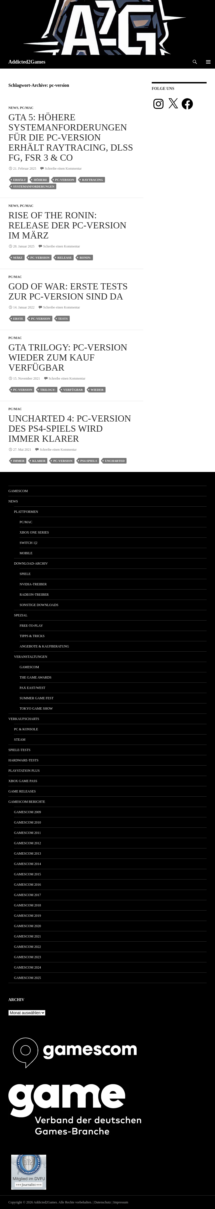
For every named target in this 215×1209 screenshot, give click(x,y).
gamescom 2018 (27, 905)
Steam (19, 740)
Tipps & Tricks (32, 636)
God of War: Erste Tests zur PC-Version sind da (68, 291)
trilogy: (47, 389)
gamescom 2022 (27, 947)
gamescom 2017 (27, 895)
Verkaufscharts (23, 719)
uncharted (115, 460)
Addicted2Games (26, 62)
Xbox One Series (34, 532)
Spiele (25, 574)
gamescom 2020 (27, 926)
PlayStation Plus (24, 771)
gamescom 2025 (27, 978)
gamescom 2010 (27, 822)
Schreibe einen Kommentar (63, 168)
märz (18, 257)
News (13, 108)
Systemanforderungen (33, 186)
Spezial (20, 615)
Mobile (26, 553)
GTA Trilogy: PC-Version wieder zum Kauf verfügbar (67, 357)
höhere (40, 179)
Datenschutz (102, 1202)
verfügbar (73, 389)
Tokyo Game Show (36, 708)
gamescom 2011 (27, 833)
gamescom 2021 (27, 936)
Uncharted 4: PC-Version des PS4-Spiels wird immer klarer (69, 428)
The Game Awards (36, 677)
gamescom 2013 (27, 853)
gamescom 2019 (27, 916)
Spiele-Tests (19, 750)
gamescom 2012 (27, 843)
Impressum (120, 1202)
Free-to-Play (31, 626)
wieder (97, 389)
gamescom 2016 (27, 885)
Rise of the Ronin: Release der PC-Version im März (67, 225)
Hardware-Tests (23, 760)
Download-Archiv (31, 563)
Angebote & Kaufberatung (44, 646)
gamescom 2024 (27, 967)
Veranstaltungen (30, 657)
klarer (38, 460)
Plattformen (26, 512)
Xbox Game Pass (22, 781)
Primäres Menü (208, 62)
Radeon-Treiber (34, 595)
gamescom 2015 (27, 874)
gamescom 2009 (27, 812)
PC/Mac (26, 108)
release (64, 257)
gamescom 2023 (27, 957)
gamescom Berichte (26, 802)
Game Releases (22, 791)
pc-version (64, 179)
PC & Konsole (26, 729)
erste (18, 318)
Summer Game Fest (36, 698)
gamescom (18, 491)
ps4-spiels (88, 460)
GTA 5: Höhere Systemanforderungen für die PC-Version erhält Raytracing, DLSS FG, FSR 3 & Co (70, 137)
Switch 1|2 (28, 543)
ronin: (85, 257)
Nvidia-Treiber (33, 584)
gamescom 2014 (27, 864)
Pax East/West (32, 688)
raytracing (92, 179)
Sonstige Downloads (39, 605)
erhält (19, 179)
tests (63, 318)
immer (18, 460)
